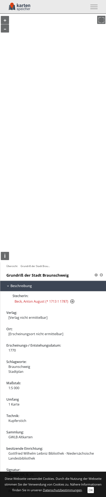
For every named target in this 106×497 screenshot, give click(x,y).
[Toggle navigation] (93, 6)
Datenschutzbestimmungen (62, 490)
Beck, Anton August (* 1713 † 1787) (41, 301)
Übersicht (11, 266)
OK (91, 490)
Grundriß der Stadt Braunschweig (36, 266)
